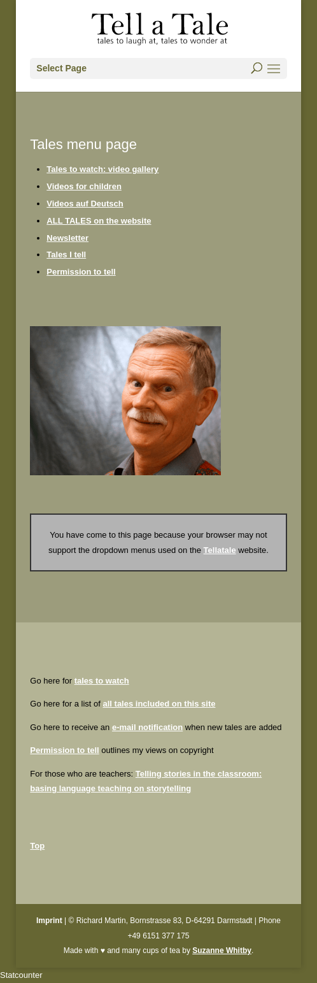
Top (37, 845)
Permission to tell (80, 271)
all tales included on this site (158, 703)
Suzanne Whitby (221, 950)
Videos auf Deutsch (84, 203)
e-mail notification (147, 727)
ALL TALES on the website (98, 221)
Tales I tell (66, 254)
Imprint (49, 920)
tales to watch (101, 680)
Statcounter (21, 975)
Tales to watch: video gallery (102, 169)
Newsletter (67, 238)
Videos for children (84, 186)
